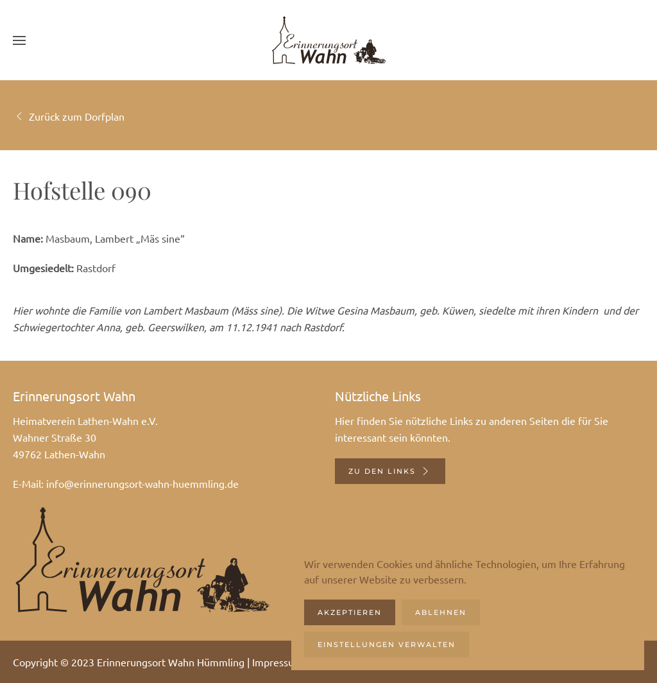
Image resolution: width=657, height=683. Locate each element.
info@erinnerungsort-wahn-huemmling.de (142, 483)
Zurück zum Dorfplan (68, 116)
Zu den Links (390, 471)
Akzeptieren (350, 612)
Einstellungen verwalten (387, 644)
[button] (19, 40)
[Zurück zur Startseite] (328, 40)
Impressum (277, 661)
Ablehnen (440, 612)
